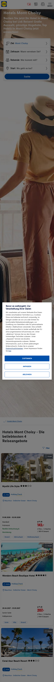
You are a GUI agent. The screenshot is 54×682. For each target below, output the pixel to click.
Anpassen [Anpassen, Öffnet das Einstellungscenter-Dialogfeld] (27, 366)
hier (9, 351)
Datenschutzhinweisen (14, 348)
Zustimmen (27, 358)
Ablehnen (27, 374)
